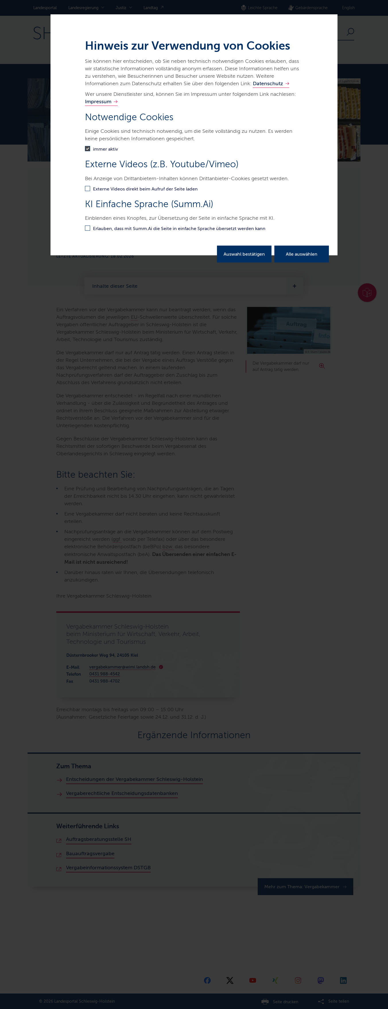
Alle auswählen (301, 254)
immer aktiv (105, 149)
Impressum (98, 101)
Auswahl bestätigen (244, 254)
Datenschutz (268, 83)
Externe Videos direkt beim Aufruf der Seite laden (145, 189)
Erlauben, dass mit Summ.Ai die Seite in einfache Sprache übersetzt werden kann (179, 228)
